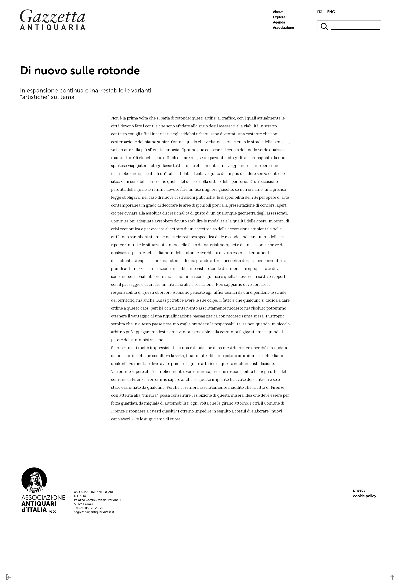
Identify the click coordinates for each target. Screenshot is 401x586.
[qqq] (325, 26)
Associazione (283, 28)
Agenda (279, 22)
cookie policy (364, 496)
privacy (359, 490)
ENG (331, 12)
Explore (279, 17)
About (277, 12)
